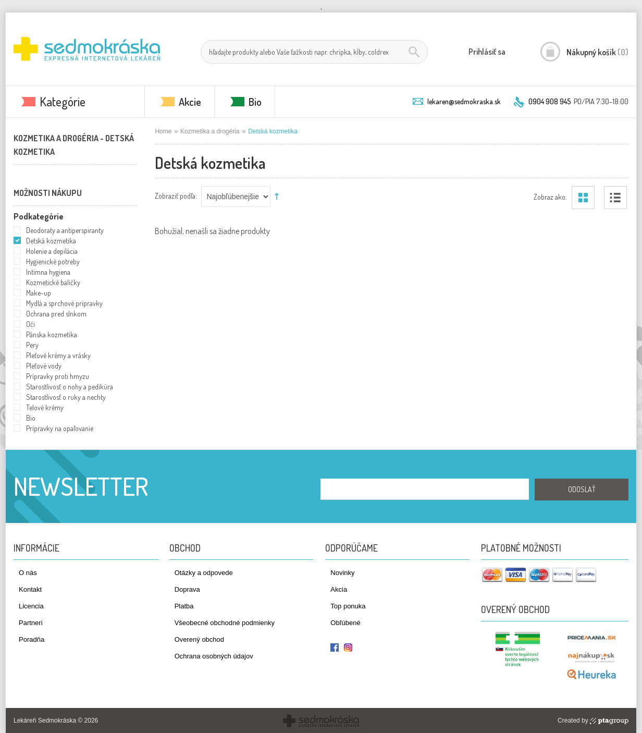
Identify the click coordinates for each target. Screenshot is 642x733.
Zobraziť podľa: (176, 195)
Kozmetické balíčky (53, 282)
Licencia (31, 606)
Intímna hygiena (48, 271)
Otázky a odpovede (204, 573)
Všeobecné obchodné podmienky (225, 623)
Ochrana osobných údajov (214, 656)
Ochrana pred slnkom (56, 313)
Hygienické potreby (53, 261)
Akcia (338, 589)
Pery (32, 344)
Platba (184, 606)
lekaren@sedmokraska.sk (464, 101)
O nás (28, 573)
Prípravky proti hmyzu (57, 376)
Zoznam (615, 197)
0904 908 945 (549, 101)
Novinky (342, 573)
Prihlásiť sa (486, 51)
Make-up (38, 292)
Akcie (190, 101)
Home (163, 131)
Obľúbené (345, 623)
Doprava (187, 589)
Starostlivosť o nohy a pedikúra (69, 386)
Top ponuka (347, 606)
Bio (255, 101)
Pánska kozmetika (51, 334)
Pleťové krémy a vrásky (58, 355)
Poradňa (31, 639)
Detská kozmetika (51, 240)
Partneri (31, 623)
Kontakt (30, 589)
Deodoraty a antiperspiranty (65, 230)
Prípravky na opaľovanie (59, 428)
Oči (30, 324)
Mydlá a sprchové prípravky (64, 303)
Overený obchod (199, 639)
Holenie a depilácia (52, 251)
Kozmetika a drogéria (209, 131)
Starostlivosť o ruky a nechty (66, 397)
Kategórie (62, 101)
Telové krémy (45, 407)
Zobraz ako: (550, 196)
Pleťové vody (43, 365)
